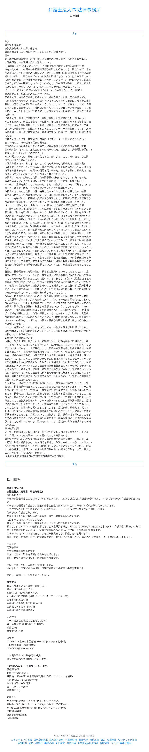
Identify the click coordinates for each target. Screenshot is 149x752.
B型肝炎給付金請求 (88, 743)
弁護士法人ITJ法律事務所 (74, 9)
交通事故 (111, 739)
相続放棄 (94, 739)
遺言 (103, 739)
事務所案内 (125, 743)
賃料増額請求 (41, 739)
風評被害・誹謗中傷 (65, 743)
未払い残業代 (36, 743)
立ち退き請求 (56, 739)
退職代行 (83, 739)
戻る (74, 33)
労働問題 (22, 743)
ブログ (114, 743)
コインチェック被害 (21, 739)
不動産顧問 (71, 739)
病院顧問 (104, 743)
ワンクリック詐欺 (127, 739)
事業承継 (49, 743)
